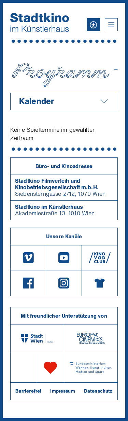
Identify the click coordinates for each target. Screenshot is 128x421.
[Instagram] (64, 283)
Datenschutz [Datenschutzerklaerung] (98, 390)
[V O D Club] (99, 257)
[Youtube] (64, 257)
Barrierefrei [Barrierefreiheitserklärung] (28, 390)
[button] (111, 24)
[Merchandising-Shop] (99, 283)
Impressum (62, 390)
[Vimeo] (28, 257)
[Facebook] (28, 283)
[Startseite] (39, 22)
